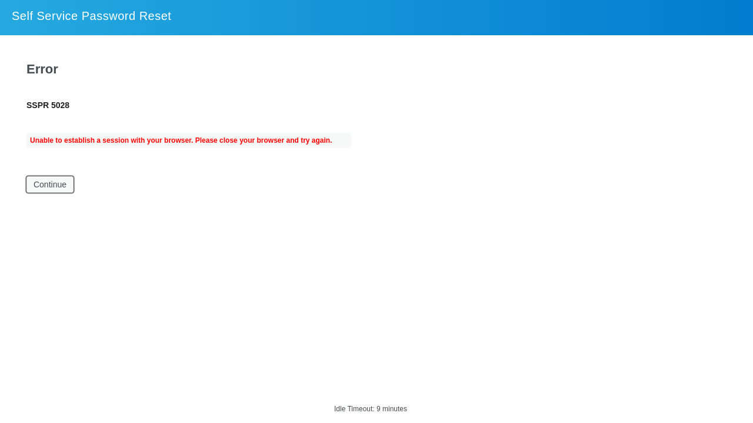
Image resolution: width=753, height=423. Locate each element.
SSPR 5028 (47, 105)
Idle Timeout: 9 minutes (370, 409)
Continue (50, 184)
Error (42, 69)
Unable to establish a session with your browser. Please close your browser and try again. (181, 140)
